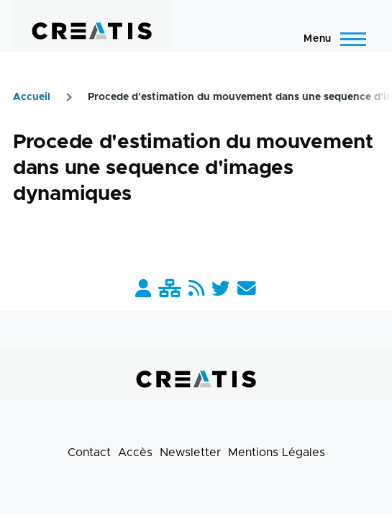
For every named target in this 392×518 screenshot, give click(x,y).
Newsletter (190, 452)
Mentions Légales (276, 452)
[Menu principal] (330, 39)
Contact (89, 452)
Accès (135, 452)
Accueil (31, 97)
